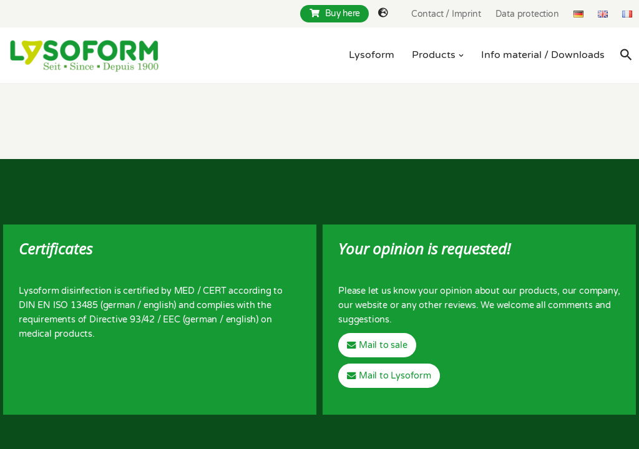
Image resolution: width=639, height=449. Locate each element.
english (159, 305)
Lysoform (371, 55)
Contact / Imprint (446, 14)
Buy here (335, 13)
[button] (461, 55)
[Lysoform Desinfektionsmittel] (84, 55)
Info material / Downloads (543, 55)
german (119, 305)
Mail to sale (383, 345)
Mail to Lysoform (395, 375)
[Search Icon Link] (626, 54)
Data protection (527, 14)
